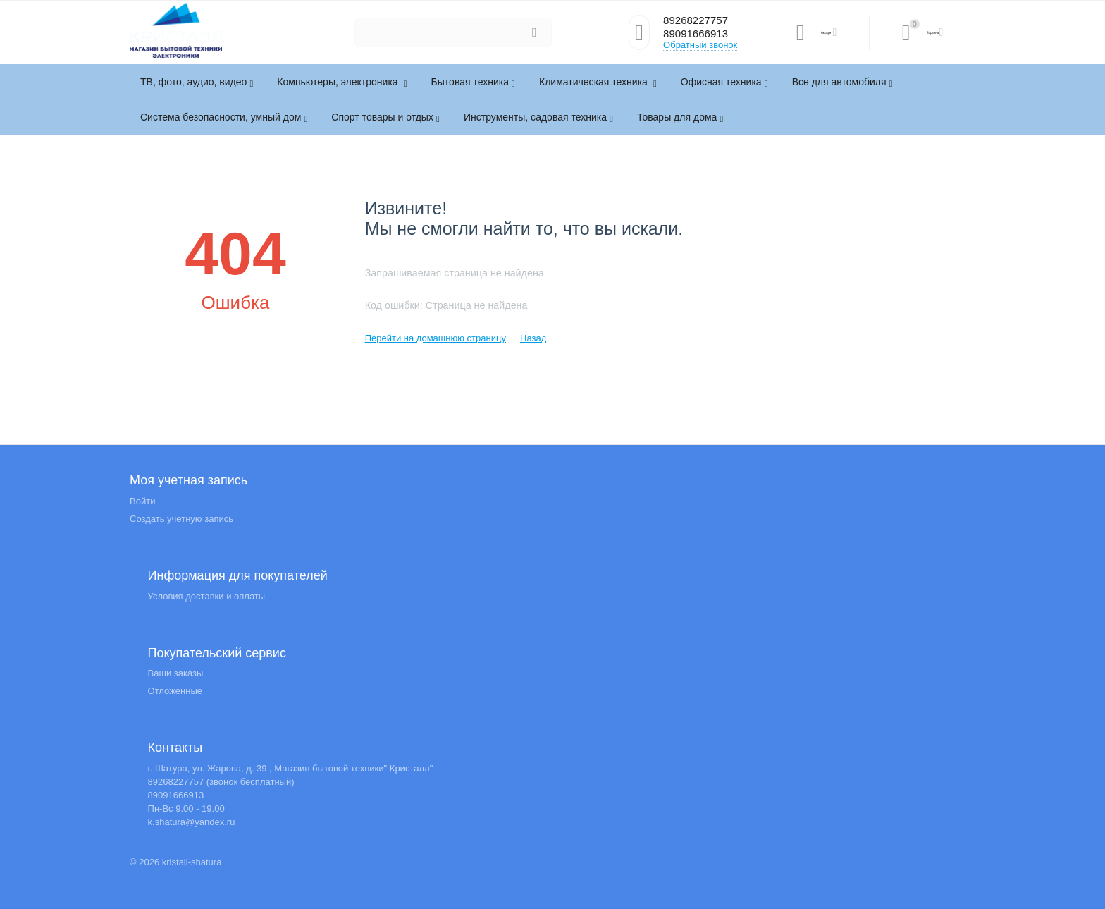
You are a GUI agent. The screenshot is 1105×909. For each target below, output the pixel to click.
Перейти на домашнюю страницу (435, 338)
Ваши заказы (176, 673)
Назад (533, 338)
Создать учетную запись (181, 518)
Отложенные (175, 690)
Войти (142, 501)
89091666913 (700, 35)
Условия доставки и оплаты (207, 596)
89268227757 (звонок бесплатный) (221, 781)
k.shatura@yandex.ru (191, 822)
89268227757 (700, 20)
